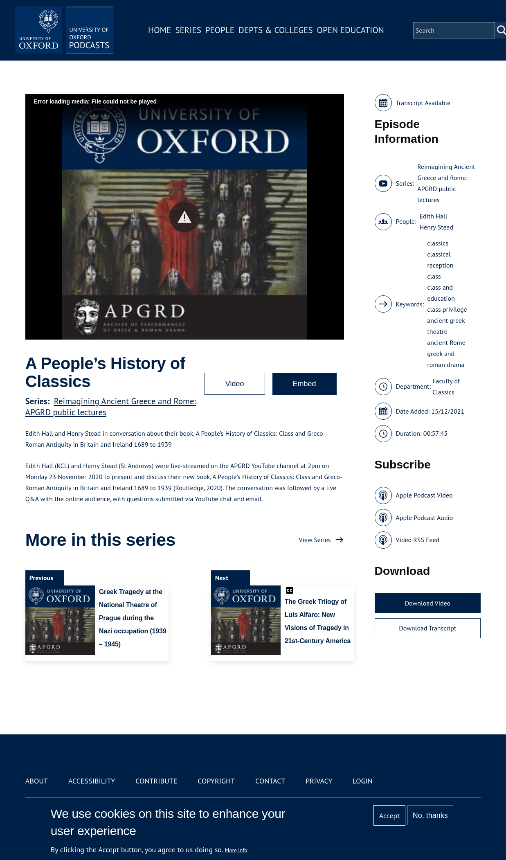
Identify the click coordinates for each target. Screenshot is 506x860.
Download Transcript (427, 628)
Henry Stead (436, 227)
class (434, 276)
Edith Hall (433, 216)
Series (188, 30)
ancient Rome (446, 342)
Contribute (156, 781)
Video (234, 384)
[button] (184, 217)
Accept (389, 815)
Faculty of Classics (446, 386)
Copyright (216, 781)
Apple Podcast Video (424, 495)
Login (363, 781)
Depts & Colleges (275, 30)
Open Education (350, 30)
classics (437, 243)
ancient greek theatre (446, 325)
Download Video (427, 603)
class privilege (447, 309)
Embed (304, 384)
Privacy (319, 781)
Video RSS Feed (418, 540)
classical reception (440, 259)
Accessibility (91, 781)
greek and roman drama (445, 359)
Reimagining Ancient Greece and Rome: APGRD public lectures (446, 183)
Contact (270, 781)
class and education (441, 292)
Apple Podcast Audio (424, 517)
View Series (315, 540)
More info (236, 850)
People (219, 30)
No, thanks (430, 815)
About (36, 781)
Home (159, 30)
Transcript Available (423, 103)
